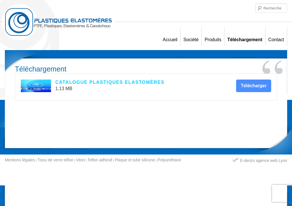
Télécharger (254, 85)
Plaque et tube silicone (135, 160)
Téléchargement (244, 39)
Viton (80, 160)
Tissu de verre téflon (55, 160)
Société (190, 39)
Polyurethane (169, 160)
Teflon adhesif (100, 160)
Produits (212, 39)
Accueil (170, 39)
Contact (276, 39)
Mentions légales (20, 160)
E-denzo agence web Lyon (263, 160)
